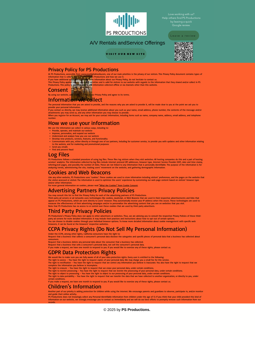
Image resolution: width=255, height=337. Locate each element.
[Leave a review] (183, 35)
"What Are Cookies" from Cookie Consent (118, 185)
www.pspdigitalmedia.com (93, 74)
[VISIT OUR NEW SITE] (125, 54)
